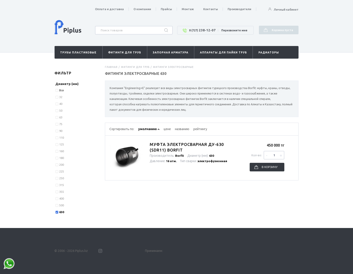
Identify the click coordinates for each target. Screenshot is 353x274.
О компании (142, 9)
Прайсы (166, 9)
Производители (239, 9)
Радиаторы (268, 52)
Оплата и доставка (109, 9)
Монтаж (188, 9)
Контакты (210, 9)
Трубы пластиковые (78, 52)
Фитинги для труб (124, 52)
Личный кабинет (283, 9)
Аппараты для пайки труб (223, 52)
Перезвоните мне (234, 30)
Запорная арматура (170, 52)
